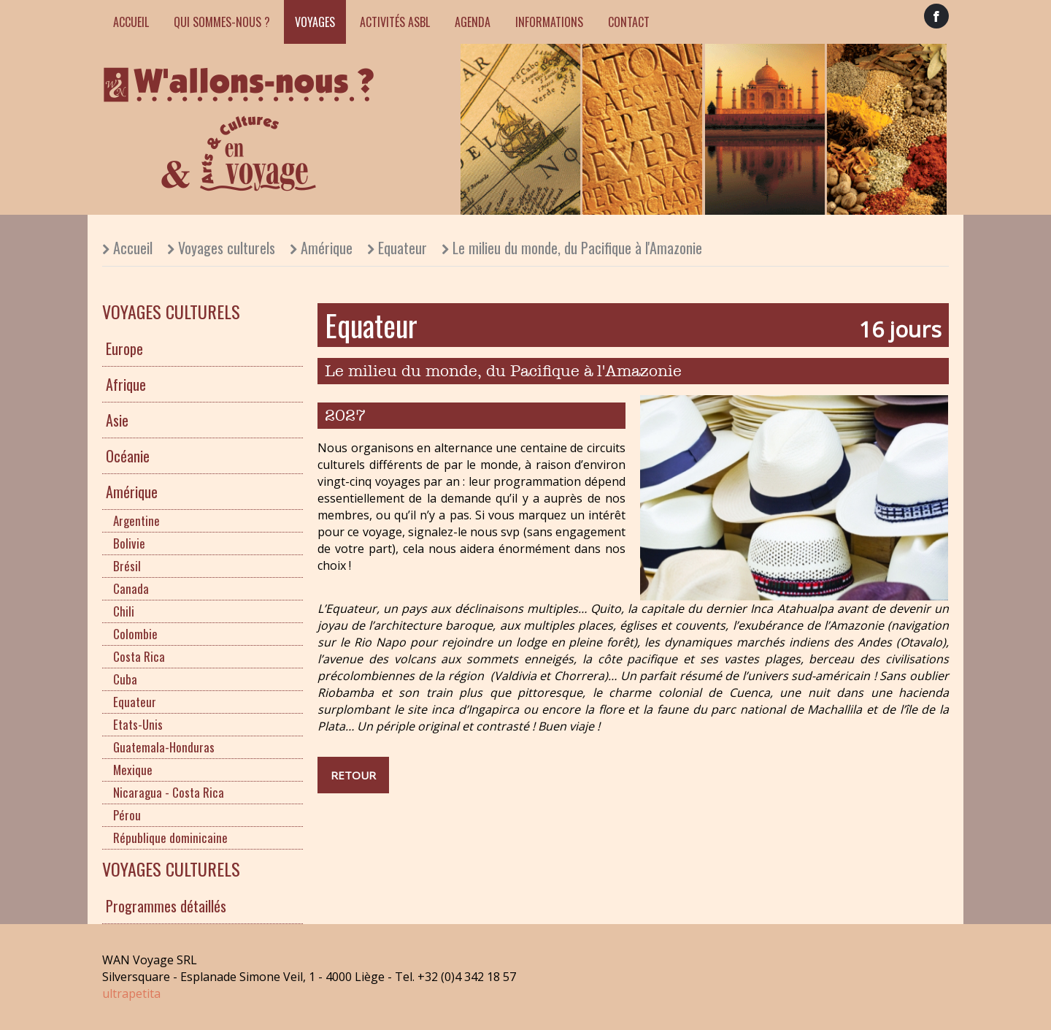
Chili (123, 611)
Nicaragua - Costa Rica (168, 792)
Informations (549, 22)
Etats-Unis (138, 724)
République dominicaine (170, 837)
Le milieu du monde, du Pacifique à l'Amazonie (577, 248)
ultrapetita (131, 993)
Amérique (327, 248)
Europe (124, 348)
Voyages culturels (226, 248)
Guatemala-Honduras (164, 747)
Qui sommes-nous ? (222, 22)
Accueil (131, 22)
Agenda (472, 22)
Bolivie (129, 543)
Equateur (402, 248)
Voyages (315, 22)
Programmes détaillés (166, 906)
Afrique (126, 384)
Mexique (133, 769)
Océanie (128, 456)
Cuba (125, 679)
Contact (629, 22)
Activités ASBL (395, 22)
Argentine (136, 520)
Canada (131, 588)
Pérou (127, 815)
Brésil (127, 566)
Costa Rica (139, 656)
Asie (117, 420)
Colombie (135, 634)
